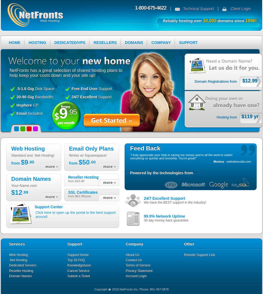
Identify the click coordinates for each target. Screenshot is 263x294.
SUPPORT (188, 42)
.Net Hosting (18, 260)
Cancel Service (78, 271)
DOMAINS (134, 42)
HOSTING (37, 42)
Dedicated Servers (22, 265)
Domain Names (20, 276)
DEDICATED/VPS (70, 42)
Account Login (136, 276)
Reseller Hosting (21, 271)
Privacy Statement (139, 271)
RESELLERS (105, 42)
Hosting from (227, 117)
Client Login (241, 9)
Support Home (78, 255)
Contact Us (134, 260)
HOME (14, 42)
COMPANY (161, 42)
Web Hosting (18, 255)
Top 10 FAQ (76, 260)
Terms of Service (138, 265)
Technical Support (198, 9)
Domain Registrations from (215, 81)
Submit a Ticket (78, 276)
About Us (132, 255)
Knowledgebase (79, 265)
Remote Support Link (199, 255)
